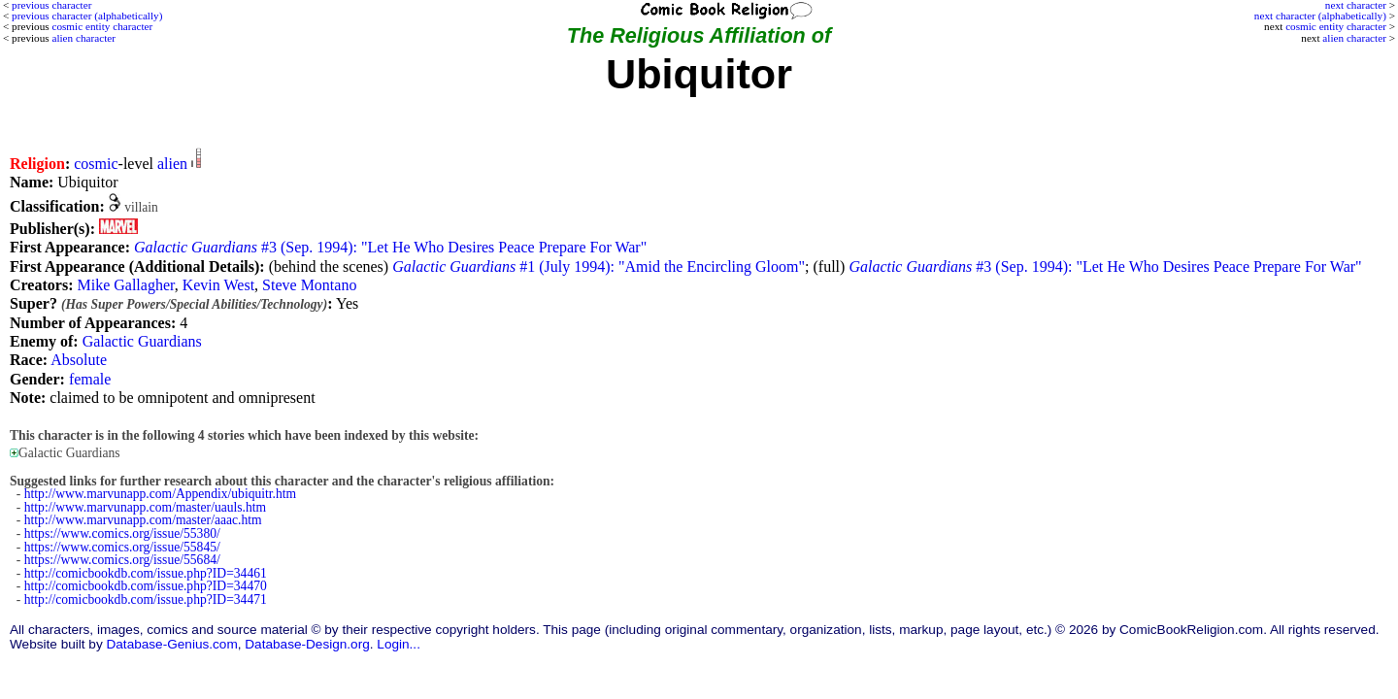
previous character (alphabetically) (87, 15)
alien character (1354, 38)
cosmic (95, 163)
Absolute (78, 359)
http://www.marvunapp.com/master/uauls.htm (145, 507)
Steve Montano (309, 285)
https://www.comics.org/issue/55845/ (122, 547)
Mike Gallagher (125, 285)
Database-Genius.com (171, 644)
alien (172, 163)
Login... (398, 644)
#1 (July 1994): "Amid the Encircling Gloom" (598, 266)
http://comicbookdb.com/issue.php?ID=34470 (145, 586)
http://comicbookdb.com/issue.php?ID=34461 (145, 573)
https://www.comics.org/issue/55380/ (122, 533)
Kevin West (218, 285)
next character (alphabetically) (1320, 15)
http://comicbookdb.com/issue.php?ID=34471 (145, 599)
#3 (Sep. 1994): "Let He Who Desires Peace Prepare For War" (390, 247)
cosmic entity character (1335, 26)
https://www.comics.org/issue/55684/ (122, 559)
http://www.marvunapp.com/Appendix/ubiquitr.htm (160, 493)
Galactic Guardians (142, 341)
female (90, 379)
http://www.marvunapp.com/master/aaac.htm (143, 520)
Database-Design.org (307, 644)
